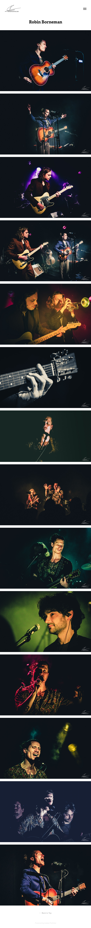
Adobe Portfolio (50, 923)
